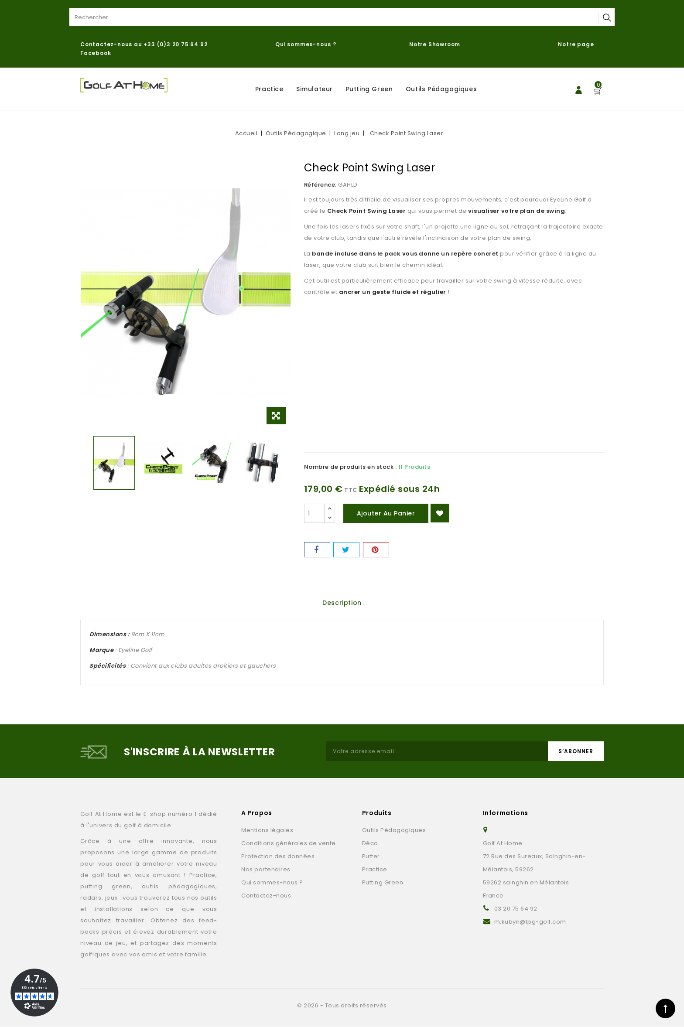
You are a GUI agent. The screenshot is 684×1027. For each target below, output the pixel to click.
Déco (370, 843)
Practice (269, 89)
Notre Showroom (435, 44)
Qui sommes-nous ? (305, 44)
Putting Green (369, 89)
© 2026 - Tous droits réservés (342, 1006)
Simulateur (314, 89)
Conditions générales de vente (288, 843)
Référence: (320, 185)
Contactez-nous (266, 896)
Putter (371, 857)
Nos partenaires (266, 870)
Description (342, 602)
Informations (505, 813)
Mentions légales (267, 830)
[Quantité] (314, 513)
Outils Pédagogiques (441, 89)
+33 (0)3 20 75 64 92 (175, 44)
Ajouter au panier (386, 513)
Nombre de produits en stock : (350, 467)
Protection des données (278, 857)
